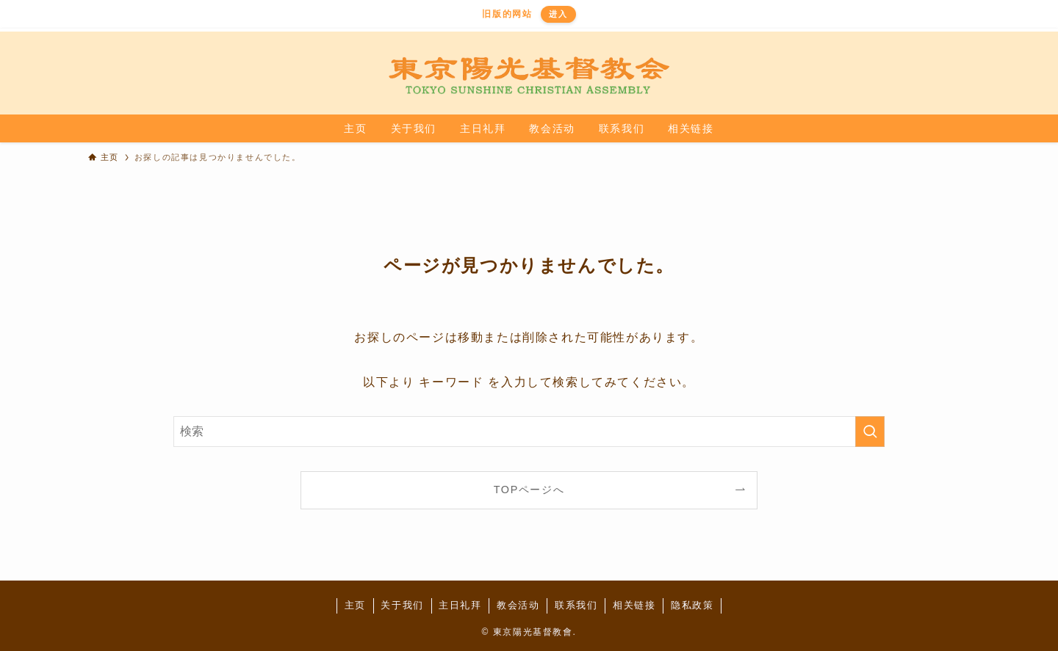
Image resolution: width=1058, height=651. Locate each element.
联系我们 (576, 605)
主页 (355, 605)
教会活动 (518, 605)
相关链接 (634, 605)
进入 (558, 14)
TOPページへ (529, 489)
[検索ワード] (529, 431)
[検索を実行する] (870, 431)
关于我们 (402, 605)
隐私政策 (692, 605)
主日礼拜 (460, 605)
